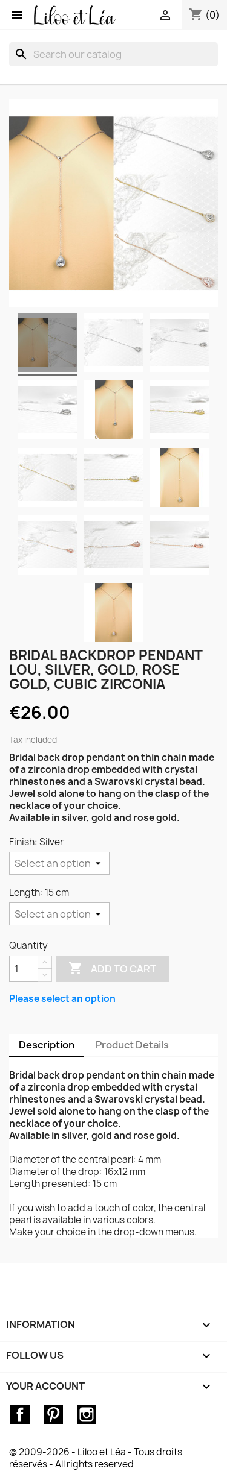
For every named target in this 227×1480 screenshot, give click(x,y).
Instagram (86, 1414)
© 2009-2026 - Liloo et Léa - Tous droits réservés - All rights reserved (95, 1458)
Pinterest (53, 1414)
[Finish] (59, 863)
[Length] (59, 913)
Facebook (20, 1414)
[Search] (113, 54)
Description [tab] (46, 1044)
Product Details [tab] (132, 1044)
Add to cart (112, 969)
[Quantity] (23, 969)
